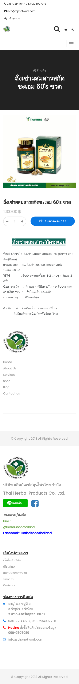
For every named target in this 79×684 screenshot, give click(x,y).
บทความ (8, 579)
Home (7, 362)
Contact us (11, 393)
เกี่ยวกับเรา (10, 566)
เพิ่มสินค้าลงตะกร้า (52, 221)
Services (9, 375)
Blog (6, 387)
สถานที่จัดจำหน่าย (15, 573)
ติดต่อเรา (9, 585)
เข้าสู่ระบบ (12, 18)
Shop (7, 381)
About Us (9, 368)
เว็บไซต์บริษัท (12, 560)
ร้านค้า (41, 71)
